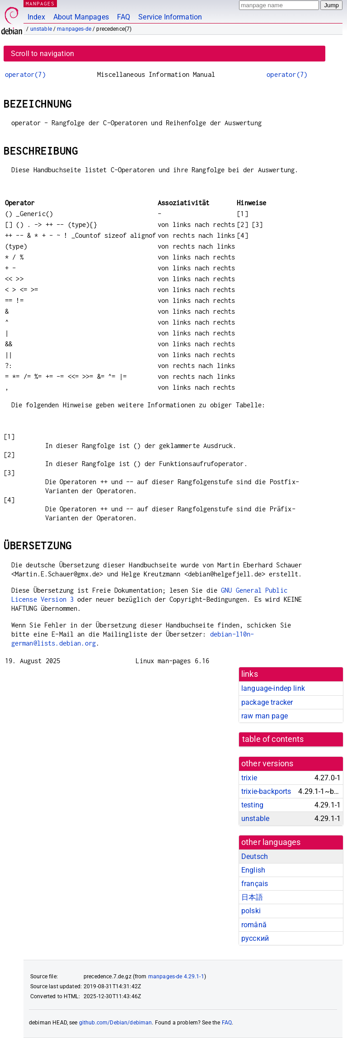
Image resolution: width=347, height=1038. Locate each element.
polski (251, 910)
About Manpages (81, 17)
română (254, 924)
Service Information (170, 17)
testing (252, 805)
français (254, 883)
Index (36, 17)
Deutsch (254, 856)
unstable (41, 29)
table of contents (273, 739)
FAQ (123, 17)
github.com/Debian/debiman (115, 1022)
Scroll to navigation (42, 53)
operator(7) (25, 74)
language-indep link (273, 688)
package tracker (267, 702)
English (253, 870)
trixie (249, 778)
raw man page (264, 716)
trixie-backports (266, 791)
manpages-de (74, 29)
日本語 (252, 897)
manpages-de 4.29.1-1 (176, 976)
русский (255, 938)
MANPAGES (40, 3)
